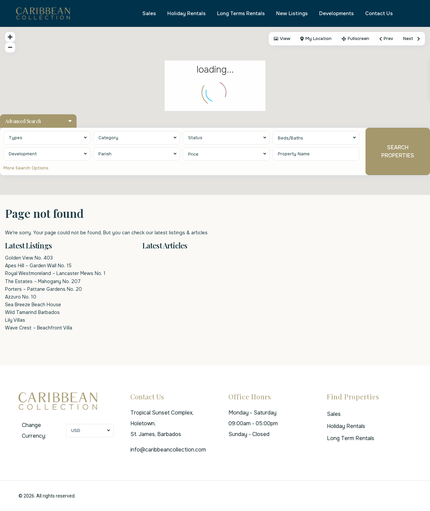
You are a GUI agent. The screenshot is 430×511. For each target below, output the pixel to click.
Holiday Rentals (186, 13)
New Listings (292, 13)
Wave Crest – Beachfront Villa (38, 328)
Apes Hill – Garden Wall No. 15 (38, 266)
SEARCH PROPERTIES (397, 151)
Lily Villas (15, 320)
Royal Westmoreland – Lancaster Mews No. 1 (55, 273)
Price (193, 154)
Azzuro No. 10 (20, 297)
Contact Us (379, 13)
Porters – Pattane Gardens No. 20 (43, 289)
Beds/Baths (290, 138)
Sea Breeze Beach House (33, 305)
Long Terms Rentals (241, 13)
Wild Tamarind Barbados (32, 312)
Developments (336, 13)
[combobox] (46, 138)
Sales (149, 13)
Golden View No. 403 (29, 258)
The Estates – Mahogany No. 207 (43, 281)
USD (75, 430)
